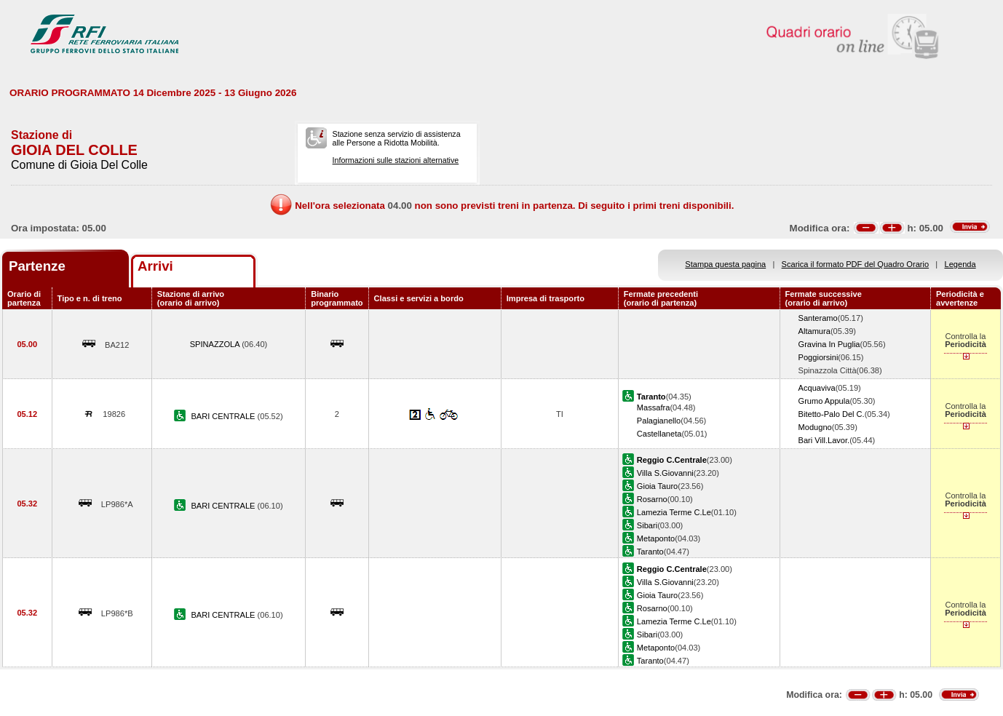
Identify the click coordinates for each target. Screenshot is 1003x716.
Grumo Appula (824, 401)
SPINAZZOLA (216, 344)
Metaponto (656, 538)
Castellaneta (659, 433)
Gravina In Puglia (829, 344)
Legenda (960, 264)
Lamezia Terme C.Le (674, 512)
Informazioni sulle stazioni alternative (396, 160)
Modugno (815, 427)
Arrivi (155, 266)
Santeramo (818, 318)
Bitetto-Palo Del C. (831, 414)
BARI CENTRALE (224, 416)
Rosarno (652, 499)
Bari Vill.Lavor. (824, 440)
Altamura (814, 331)
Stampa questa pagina (725, 264)
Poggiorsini (818, 357)
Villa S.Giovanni (665, 473)
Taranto (650, 551)
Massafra (653, 407)
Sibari (647, 525)
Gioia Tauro (657, 486)
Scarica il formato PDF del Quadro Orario (855, 264)
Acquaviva (817, 387)
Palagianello (659, 420)
